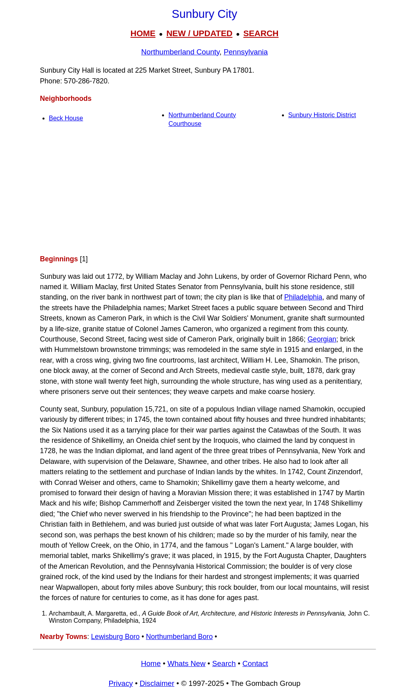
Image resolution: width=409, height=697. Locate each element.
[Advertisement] (204, 191)
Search (223, 663)
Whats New (187, 663)
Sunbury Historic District (322, 115)
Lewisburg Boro (115, 637)
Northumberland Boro (179, 637)
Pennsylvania (246, 52)
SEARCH (261, 33)
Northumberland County (180, 52)
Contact (255, 663)
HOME (142, 33)
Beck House (66, 118)
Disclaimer (157, 683)
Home (151, 663)
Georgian (321, 339)
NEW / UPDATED (199, 33)
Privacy (120, 683)
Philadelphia (303, 297)
